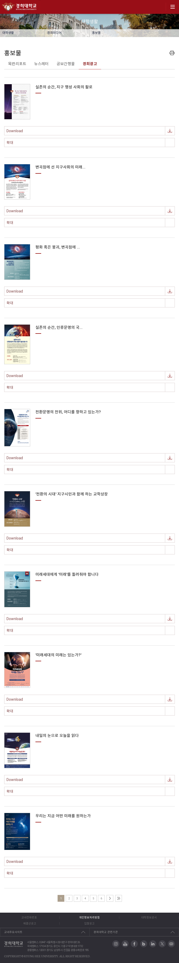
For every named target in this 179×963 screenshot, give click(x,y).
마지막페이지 (118, 898)
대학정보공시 (149, 917)
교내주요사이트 (13, 932)
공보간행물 (66, 63)
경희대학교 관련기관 (106, 932)
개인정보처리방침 (89, 917)
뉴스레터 (41, 63)
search (160, 7)
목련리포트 (17, 63)
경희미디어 (54, 33)
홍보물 (96, 33)
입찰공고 (89, 923)
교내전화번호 (29, 917)
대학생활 (8, 33)
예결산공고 (29, 923)
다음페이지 (110, 898)
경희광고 (90, 63)
